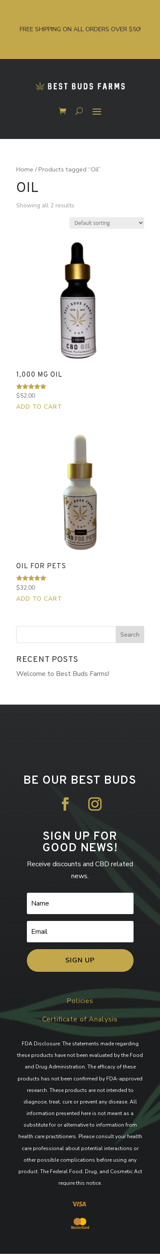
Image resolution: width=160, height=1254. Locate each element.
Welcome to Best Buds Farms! (62, 674)
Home (24, 169)
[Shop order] (107, 223)
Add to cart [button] (39, 407)
